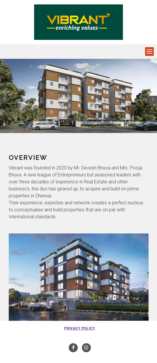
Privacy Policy (79, 328)
